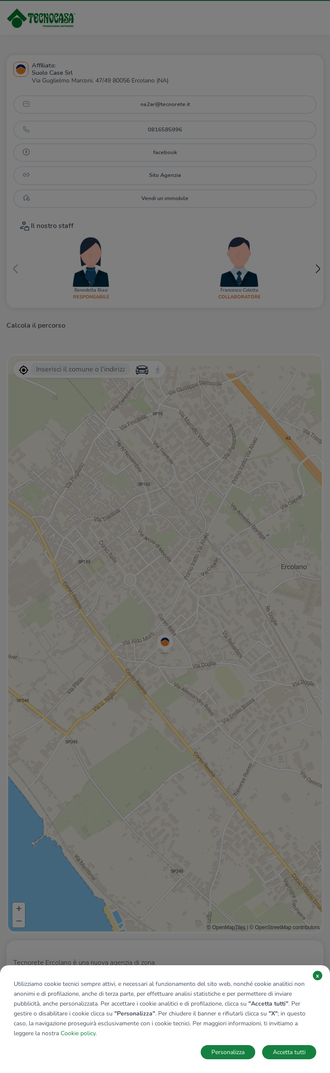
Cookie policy (78, 1033)
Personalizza (227, 1052)
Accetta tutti (289, 1052)
